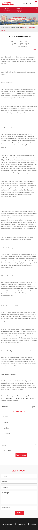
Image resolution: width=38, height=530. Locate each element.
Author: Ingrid (12, 41)
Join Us (25, 3)
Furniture (18, 27)
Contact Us (7, 11)
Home (7, 8)
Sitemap (33, 524)
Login (31, 3)
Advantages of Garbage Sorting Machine (20, 396)
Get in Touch (19, 471)
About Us (19, 8)
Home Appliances (7, 524)
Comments (19, 411)
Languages (19, 11)
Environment (22, 524)
